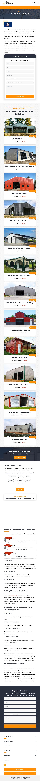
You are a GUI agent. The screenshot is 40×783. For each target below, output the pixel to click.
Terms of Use (24, 778)
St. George (19, 480)
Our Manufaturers (26, 773)
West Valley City (21, 473)
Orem (21, 476)
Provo (30, 473)
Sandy (28, 476)
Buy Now (24, 141)
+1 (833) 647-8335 (21, 457)
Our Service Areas (25, 769)
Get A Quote (33, 136)
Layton (28, 480)
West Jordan (12, 476)
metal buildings (13, 595)
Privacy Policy (16, 778)
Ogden (11, 480)
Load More (19, 489)
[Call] (35, 2)
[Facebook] (5, 765)
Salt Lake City (9, 473)
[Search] (32, 2)
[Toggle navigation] (37, 2)
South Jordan (19, 484)
